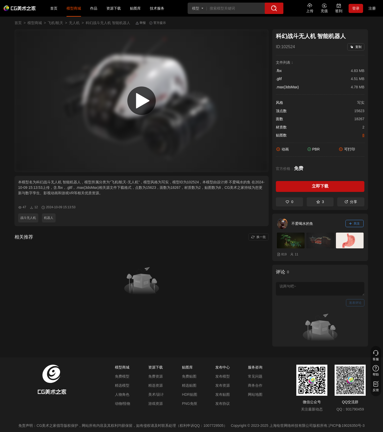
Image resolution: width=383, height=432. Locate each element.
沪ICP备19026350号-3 (346, 425)
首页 (53, 8)
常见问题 (255, 376)
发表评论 (355, 303)
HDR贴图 (189, 394)
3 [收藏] (320, 202)
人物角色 (122, 394)
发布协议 (222, 403)
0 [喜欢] (289, 202)
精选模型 (122, 385)
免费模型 (122, 376)
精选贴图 (189, 385)
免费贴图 (189, 376)
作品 (93, 8)
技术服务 (157, 8)
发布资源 (222, 385)
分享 (350, 202)
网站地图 (255, 394)
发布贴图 (222, 394)
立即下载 (320, 186)
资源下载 (113, 8)
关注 (354, 223)
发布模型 (222, 376)
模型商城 (74, 8)
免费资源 (155, 376)
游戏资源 (155, 403)
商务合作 (255, 385)
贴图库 (135, 8)
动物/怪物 (122, 403)
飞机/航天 (55, 23)
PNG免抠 (189, 403)
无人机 (74, 23)
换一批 (258, 237)
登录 (355, 8)
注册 (372, 8)
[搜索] (274, 8)
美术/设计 (156, 394)
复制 (355, 47)
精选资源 (155, 385)
